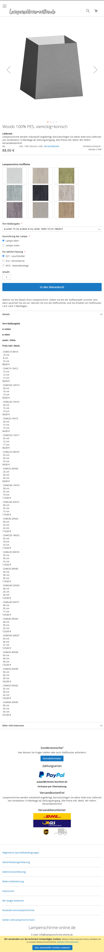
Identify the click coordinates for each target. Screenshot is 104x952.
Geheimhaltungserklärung (16, 862)
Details (6, 314)
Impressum (8, 890)
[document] (52, 944)
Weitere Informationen (67, 942)
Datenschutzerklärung (14, 871)
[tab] (52, 314)
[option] (14, 176)
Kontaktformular (52, 758)
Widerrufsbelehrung (13, 881)
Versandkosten (51, 146)
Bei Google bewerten (13, 900)
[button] (8, 70)
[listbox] (52, 193)
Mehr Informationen (13, 725)
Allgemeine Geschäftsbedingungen (20, 852)
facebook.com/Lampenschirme (18, 910)
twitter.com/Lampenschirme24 (18, 919)
